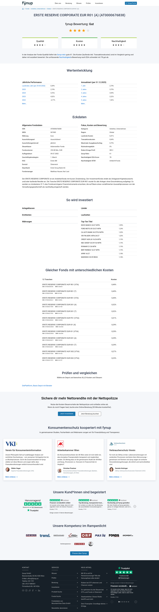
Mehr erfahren (10, 477)
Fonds (27, 9)
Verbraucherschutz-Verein (122, 450)
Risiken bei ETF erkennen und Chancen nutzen (91, 584)
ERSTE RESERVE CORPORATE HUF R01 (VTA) (60, 284)
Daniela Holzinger (121, 468)
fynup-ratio (61, 55)
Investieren (99, 3)
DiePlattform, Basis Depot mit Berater (37, 386)
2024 (24, 93)
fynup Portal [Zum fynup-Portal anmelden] (131, 3)
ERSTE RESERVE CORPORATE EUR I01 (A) (59, 325)
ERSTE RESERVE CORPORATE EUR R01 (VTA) (60, 298)
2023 (24, 96)
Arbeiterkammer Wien (68, 450)
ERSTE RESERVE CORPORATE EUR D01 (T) (59, 311)
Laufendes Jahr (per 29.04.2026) (33, 86)
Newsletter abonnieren (60, 608)
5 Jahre (83, 100)
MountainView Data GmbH (61, 603)
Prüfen (88, 3)
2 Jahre (83, 89)
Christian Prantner (69, 468)
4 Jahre (83, 96)
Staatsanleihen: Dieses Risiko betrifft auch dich (91, 598)
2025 (24, 89)
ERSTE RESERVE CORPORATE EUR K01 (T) (59, 345)
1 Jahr (83, 86)
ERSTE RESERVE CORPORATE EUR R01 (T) (59, 291)
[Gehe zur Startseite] (27, 3)
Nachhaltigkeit (65, 57)
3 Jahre (83, 93)
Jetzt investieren (66, 414)
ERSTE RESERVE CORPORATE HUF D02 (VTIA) (60, 351)
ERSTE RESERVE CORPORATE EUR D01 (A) (59, 305)
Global (49, 9)
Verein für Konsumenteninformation (23, 450)
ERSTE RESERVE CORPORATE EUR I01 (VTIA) (60, 331)
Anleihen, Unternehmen (38, 9)
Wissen (79, 3)
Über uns (58, 3)
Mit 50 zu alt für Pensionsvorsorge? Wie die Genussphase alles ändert (90, 575)
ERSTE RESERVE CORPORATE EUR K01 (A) (59, 338)
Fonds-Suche (56, 596)
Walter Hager (16, 468)
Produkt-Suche (57, 592)
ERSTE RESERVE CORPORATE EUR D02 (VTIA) (60, 358)
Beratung (68, 3)
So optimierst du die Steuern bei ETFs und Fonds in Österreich (92, 591)
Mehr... (24, 104)
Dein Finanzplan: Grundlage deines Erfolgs (93, 605)
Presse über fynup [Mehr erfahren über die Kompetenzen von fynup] (79, 553)
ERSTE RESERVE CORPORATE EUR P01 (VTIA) (60, 318)
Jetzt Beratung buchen (90, 414)
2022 (24, 100)
